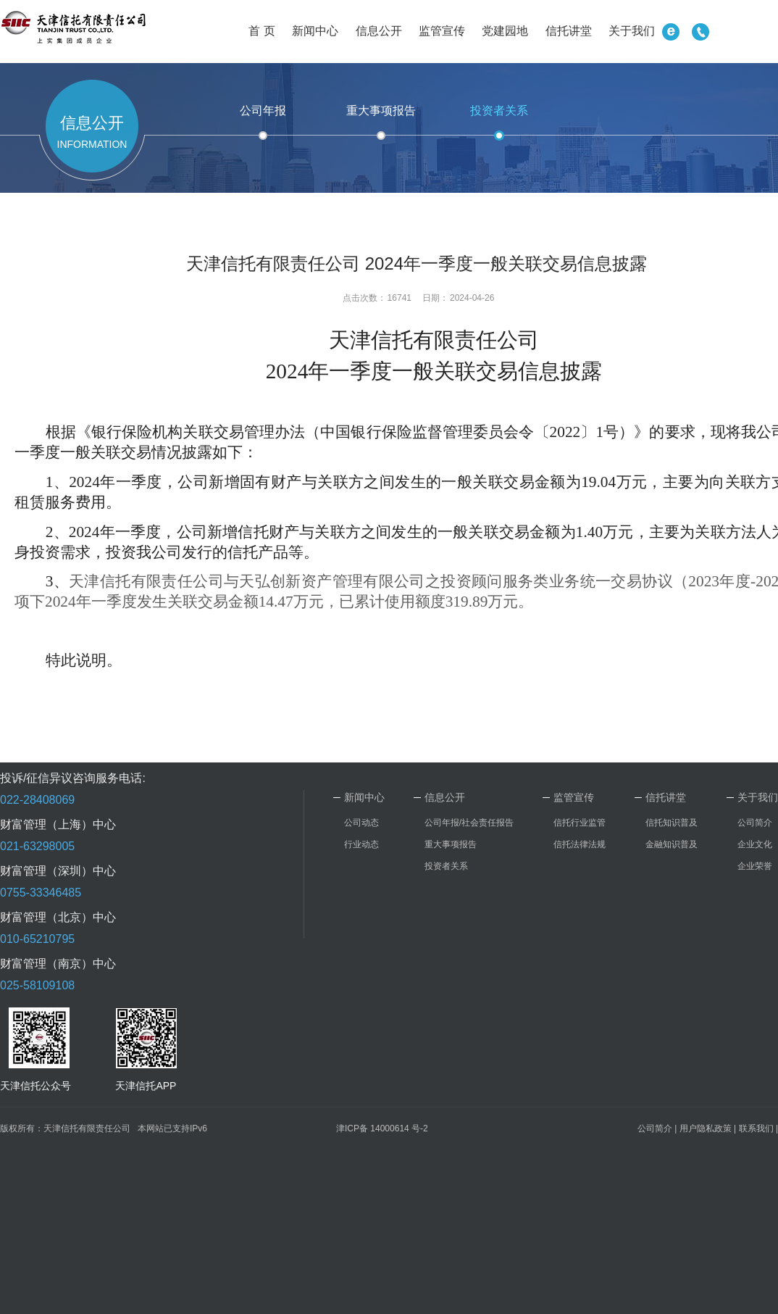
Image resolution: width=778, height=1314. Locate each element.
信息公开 (379, 31)
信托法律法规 (579, 844)
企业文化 (754, 844)
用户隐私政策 (705, 1128)
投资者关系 (499, 110)
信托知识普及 (671, 823)
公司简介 (754, 823)
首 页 (261, 31)
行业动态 (361, 844)
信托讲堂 (568, 31)
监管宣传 (442, 31)
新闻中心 (315, 31)
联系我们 (756, 1128)
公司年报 (263, 110)
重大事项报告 (381, 110)
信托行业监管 (579, 823)
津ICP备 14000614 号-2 (382, 1128)
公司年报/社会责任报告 (469, 823)
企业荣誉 (754, 866)
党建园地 (505, 31)
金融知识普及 (671, 844)
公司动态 (361, 823)
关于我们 (631, 31)
